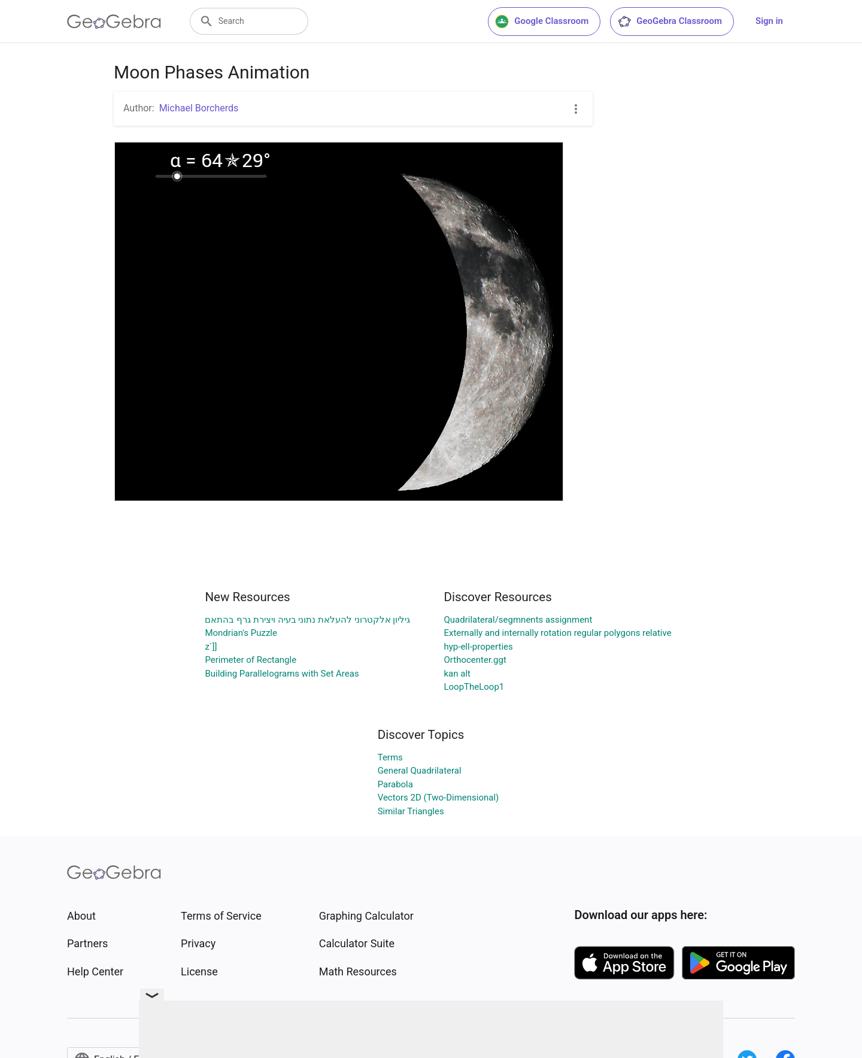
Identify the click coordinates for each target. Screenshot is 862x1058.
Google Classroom (541, 21)
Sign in (769, 21)
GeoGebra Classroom (669, 21)
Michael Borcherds (199, 108)
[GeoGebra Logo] (114, 21)
